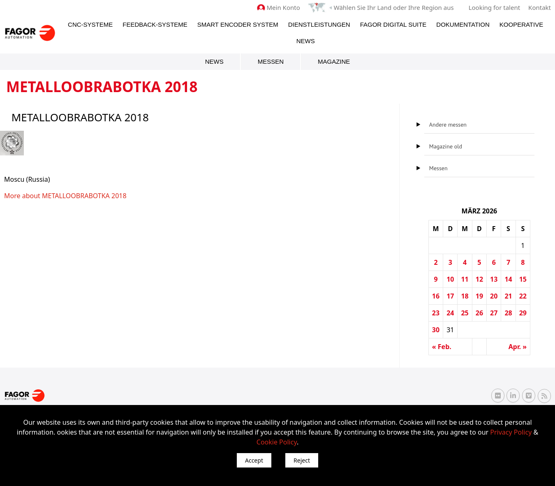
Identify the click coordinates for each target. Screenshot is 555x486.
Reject (302, 460)
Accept (254, 460)
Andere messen (448, 124)
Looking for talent (494, 7)
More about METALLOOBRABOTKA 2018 (65, 195)
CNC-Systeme (90, 24)
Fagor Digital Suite (393, 24)
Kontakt (539, 7)
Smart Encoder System (237, 24)
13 (493, 279)
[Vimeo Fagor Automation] (528, 396)
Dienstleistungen (319, 24)
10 (450, 279)
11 (464, 279)
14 (508, 279)
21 (508, 296)
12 (479, 279)
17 (450, 296)
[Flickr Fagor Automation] (497, 396)
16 (435, 296)
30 (435, 329)
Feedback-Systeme (155, 24)
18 (464, 296)
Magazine (334, 61)
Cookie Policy (277, 442)
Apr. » (518, 346)
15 (523, 279)
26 (479, 312)
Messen (271, 61)
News (305, 40)
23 (435, 312)
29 (523, 312)
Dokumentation (462, 24)
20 (493, 296)
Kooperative (521, 24)
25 (464, 312)
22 (523, 296)
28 (508, 312)
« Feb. (441, 346)
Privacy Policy (511, 432)
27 (493, 312)
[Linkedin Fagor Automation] (513, 396)
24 (450, 312)
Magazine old (445, 146)
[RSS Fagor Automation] (544, 396)
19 (479, 296)
